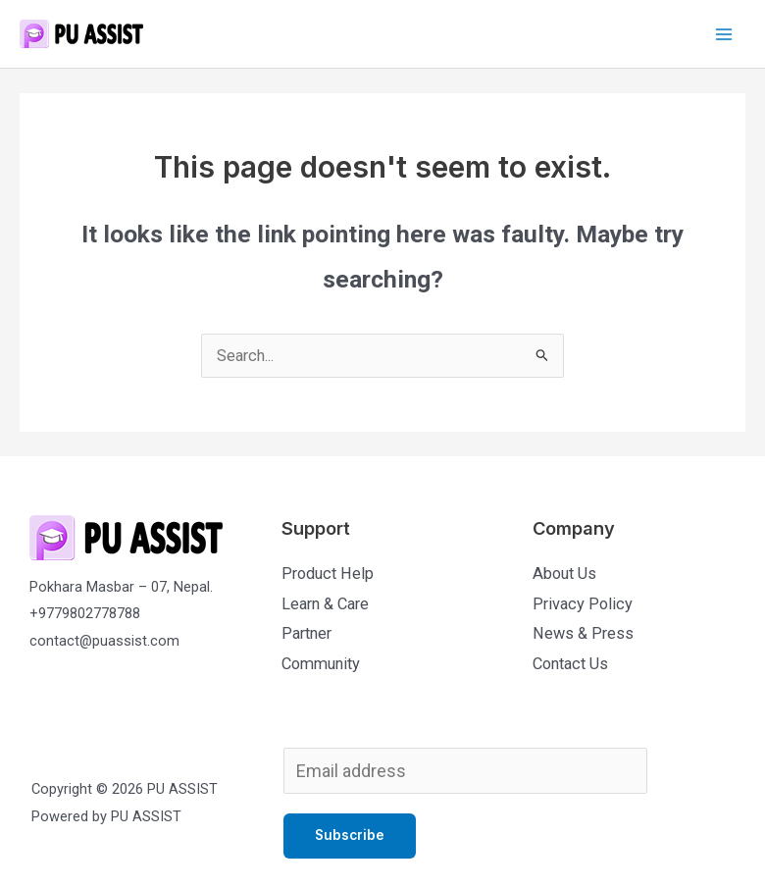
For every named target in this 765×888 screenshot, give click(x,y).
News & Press (583, 633)
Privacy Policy (583, 604)
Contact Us (570, 663)
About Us (564, 573)
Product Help (327, 573)
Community (320, 663)
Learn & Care (325, 604)
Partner (306, 633)
